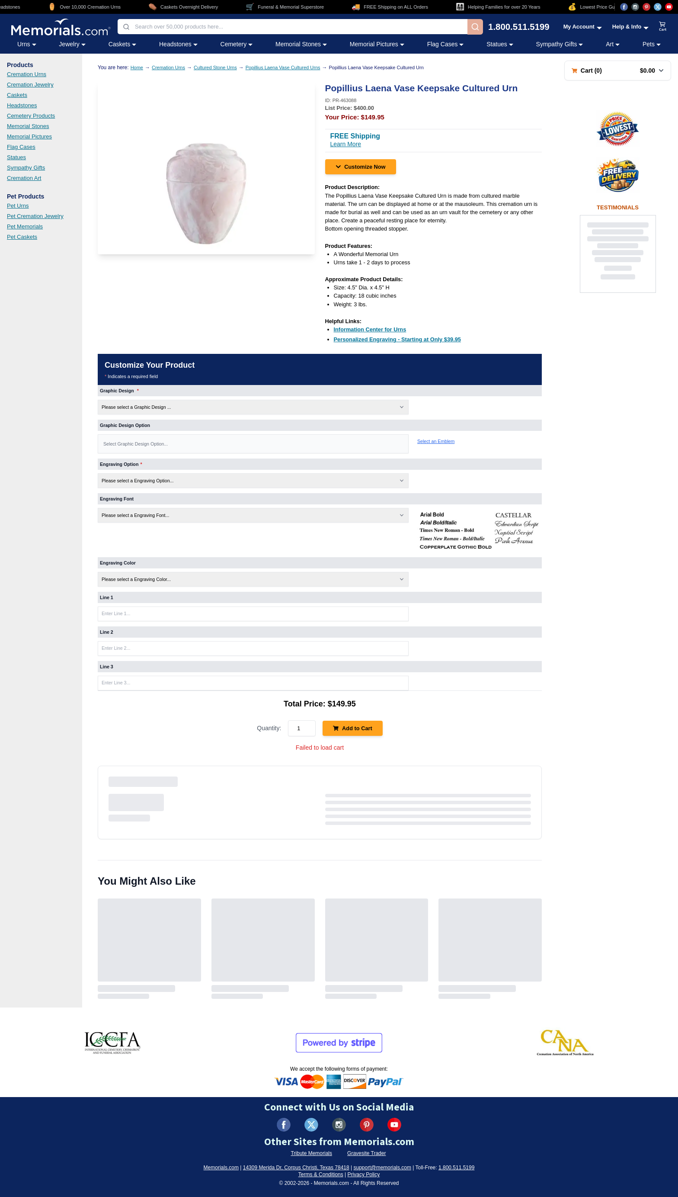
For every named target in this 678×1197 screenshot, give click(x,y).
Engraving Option (121, 464)
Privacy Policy (364, 1174)
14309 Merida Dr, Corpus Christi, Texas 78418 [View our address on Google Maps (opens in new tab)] (296, 1168)
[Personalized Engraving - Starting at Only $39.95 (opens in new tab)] (397, 339)
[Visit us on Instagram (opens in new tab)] (635, 7)
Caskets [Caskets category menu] (123, 44)
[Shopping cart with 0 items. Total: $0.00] (618, 70)
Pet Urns (18, 205)
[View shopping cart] (663, 27)
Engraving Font (117, 498)
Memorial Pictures (29, 136)
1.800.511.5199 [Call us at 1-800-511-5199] (519, 26)
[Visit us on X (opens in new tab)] (658, 7)
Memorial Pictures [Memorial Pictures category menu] (377, 44)
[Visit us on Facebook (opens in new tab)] (624, 7)
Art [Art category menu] (613, 44)
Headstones (22, 105)
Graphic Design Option (125, 425)
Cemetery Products (31, 115)
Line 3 (106, 666)
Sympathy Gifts (26, 167)
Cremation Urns (26, 74)
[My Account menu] (582, 26)
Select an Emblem (435, 441)
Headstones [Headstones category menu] (178, 44)
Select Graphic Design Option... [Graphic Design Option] (135, 443)
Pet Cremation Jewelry (35, 216)
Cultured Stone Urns (215, 67)
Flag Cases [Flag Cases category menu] (445, 44)
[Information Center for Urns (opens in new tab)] (370, 329)
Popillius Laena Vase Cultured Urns (283, 67)
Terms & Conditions (320, 1174)
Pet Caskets (22, 237)
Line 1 (106, 597)
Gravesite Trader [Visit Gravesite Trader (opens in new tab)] (366, 1153)
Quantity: (269, 728)
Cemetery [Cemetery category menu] (237, 44)
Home (137, 67)
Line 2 (106, 632)
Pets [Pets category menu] (652, 44)
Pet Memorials (25, 226)
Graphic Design (119, 390)
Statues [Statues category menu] (499, 44)
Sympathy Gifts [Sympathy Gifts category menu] (559, 44)
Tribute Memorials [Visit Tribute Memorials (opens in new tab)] (311, 1153)
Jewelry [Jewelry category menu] (72, 44)
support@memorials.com (382, 1168)
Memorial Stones (28, 126)
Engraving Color (118, 562)
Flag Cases (21, 147)
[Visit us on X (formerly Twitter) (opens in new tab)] (311, 1125)
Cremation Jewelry (30, 84)
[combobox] (292, 26)
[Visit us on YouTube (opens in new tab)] (669, 7)
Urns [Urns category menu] (26, 44)
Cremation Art (24, 178)
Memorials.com (221, 1168)
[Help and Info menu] (630, 26)
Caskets (17, 95)
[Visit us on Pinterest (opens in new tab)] (646, 7)
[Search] (475, 27)
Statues (16, 157)
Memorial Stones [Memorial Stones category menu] (301, 44)
